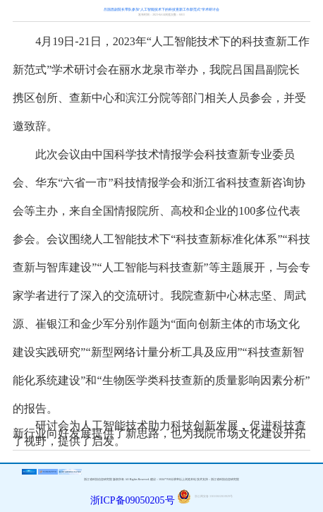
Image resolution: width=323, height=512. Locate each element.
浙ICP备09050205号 (132, 500)
